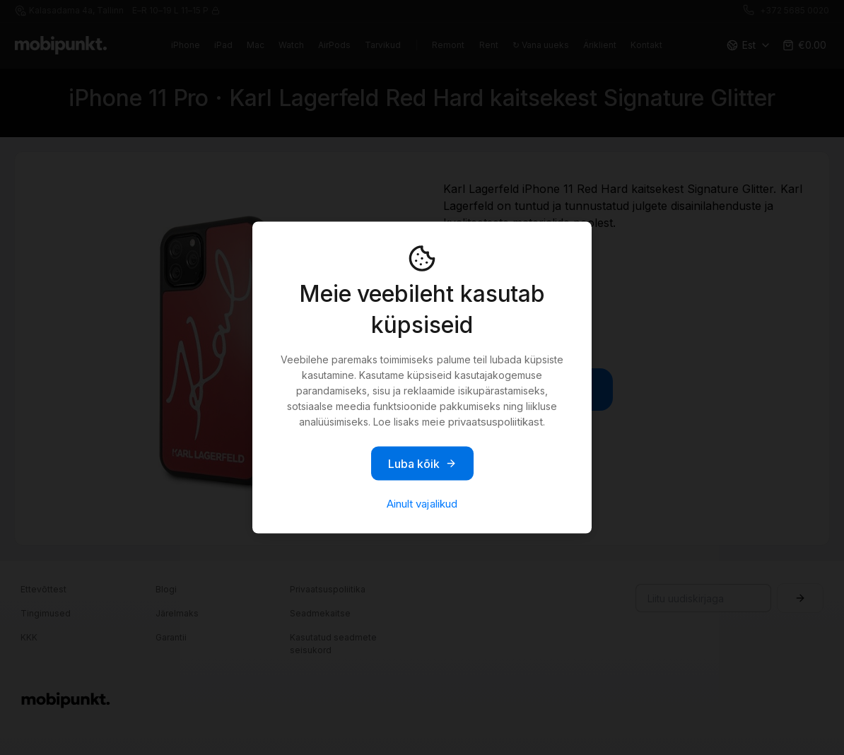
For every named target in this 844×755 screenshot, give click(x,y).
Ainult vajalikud (422, 503)
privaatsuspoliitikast (495, 421)
